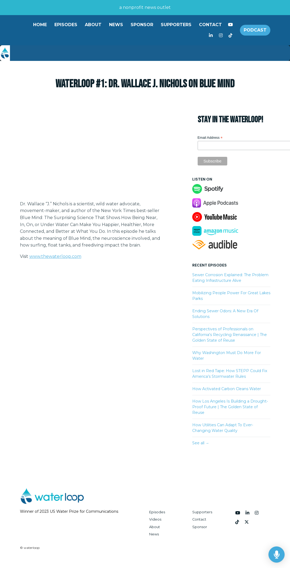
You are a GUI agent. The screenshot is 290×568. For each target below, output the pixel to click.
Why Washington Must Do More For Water (226, 355)
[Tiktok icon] (237, 522)
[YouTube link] (231, 24)
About (93, 24)
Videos (155, 519)
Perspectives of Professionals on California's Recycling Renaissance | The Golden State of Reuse (229, 335)
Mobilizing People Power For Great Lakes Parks (231, 295)
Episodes (65, 24)
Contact (210, 24)
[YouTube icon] (237, 513)
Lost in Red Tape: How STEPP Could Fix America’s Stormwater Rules (229, 373)
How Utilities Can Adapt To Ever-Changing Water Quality (222, 427)
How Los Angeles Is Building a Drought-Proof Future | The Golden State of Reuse (230, 407)
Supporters (176, 24)
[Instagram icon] (256, 513)
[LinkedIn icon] (247, 513)
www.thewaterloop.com (55, 256)
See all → (200, 443)
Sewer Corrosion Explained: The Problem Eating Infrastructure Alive (230, 277)
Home (40, 24)
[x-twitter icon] (246, 522)
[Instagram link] (221, 35)
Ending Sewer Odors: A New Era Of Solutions (225, 314)
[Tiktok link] (231, 35)
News (116, 24)
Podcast (255, 30)
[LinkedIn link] (211, 35)
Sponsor (142, 24)
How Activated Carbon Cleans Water (226, 388)
